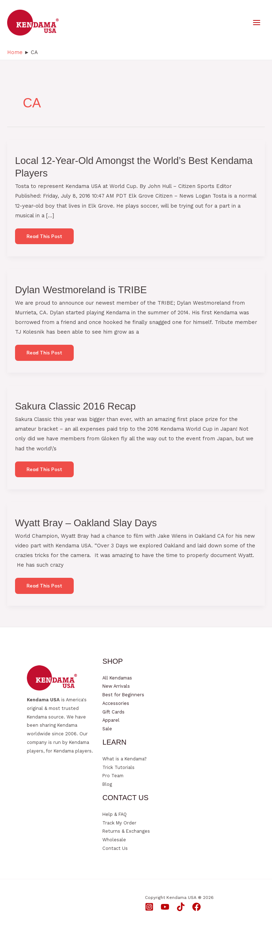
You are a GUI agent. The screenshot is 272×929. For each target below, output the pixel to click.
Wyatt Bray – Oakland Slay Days (86, 522)
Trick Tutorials (118, 767)
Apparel (111, 720)
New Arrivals (116, 686)
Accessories (115, 703)
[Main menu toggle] (256, 22)
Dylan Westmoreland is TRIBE (81, 289)
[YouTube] (165, 907)
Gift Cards (113, 712)
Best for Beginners (123, 694)
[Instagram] (149, 907)
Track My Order (119, 823)
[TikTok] (180, 907)
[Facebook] (196, 907)
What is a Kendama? (124, 758)
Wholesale (114, 839)
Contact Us (115, 848)
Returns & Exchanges (126, 831)
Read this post (44, 239)
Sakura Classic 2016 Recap (75, 406)
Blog (107, 784)
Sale (107, 728)
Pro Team (112, 775)
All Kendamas (117, 678)
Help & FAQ (114, 814)
